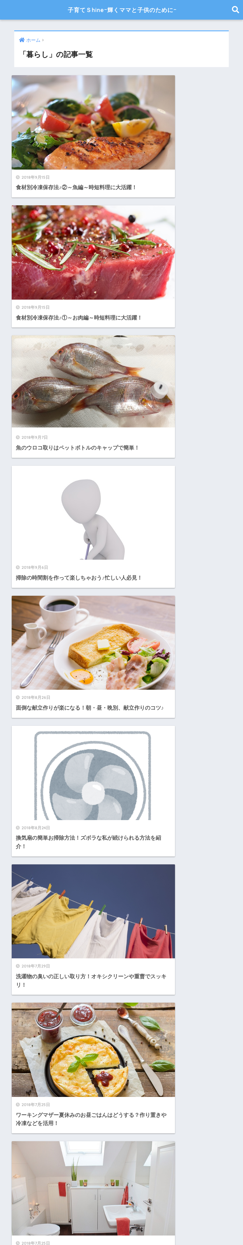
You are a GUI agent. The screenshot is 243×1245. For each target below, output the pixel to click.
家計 (20, 865)
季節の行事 (28, 851)
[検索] (129, 650)
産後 (20, 936)
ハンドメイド (31, 738)
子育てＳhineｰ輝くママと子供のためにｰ (122, 9)
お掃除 (23, 695)
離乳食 (23, 978)
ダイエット (28, 724)
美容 (20, 950)
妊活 (20, 809)
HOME (122, 1220)
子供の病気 (28, 823)
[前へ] (94, 623)
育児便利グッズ (34, 964)
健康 (20, 766)
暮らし (23, 922)
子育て (23, 837)
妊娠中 (23, 794)
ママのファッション (39, 752)
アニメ (23, 710)
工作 (20, 893)
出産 (20, 780)
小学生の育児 (31, 879)
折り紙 (23, 908)
